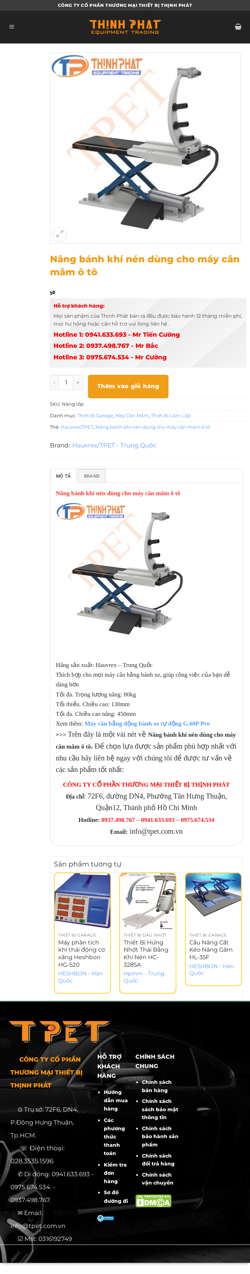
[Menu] (12, 27)
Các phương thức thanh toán (114, 1138)
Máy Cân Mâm (132, 415)
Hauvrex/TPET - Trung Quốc (114, 445)
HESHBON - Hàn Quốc (80, 978)
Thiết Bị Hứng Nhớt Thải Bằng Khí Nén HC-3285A (146, 954)
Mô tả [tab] (63, 477)
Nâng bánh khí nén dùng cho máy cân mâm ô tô (153, 427)
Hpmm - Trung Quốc (144, 978)
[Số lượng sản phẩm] (66, 382)
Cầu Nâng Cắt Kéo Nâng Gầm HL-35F (211, 951)
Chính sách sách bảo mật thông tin (160, 1110)
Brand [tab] (91, 477)
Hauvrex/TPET (77, 427)
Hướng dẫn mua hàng (116, 1101)
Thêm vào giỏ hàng (128, 386)
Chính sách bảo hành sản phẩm (160, 1138)
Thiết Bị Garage (95, 415)
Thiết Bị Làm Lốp (171, 415)
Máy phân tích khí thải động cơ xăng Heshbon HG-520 (81, 954)
